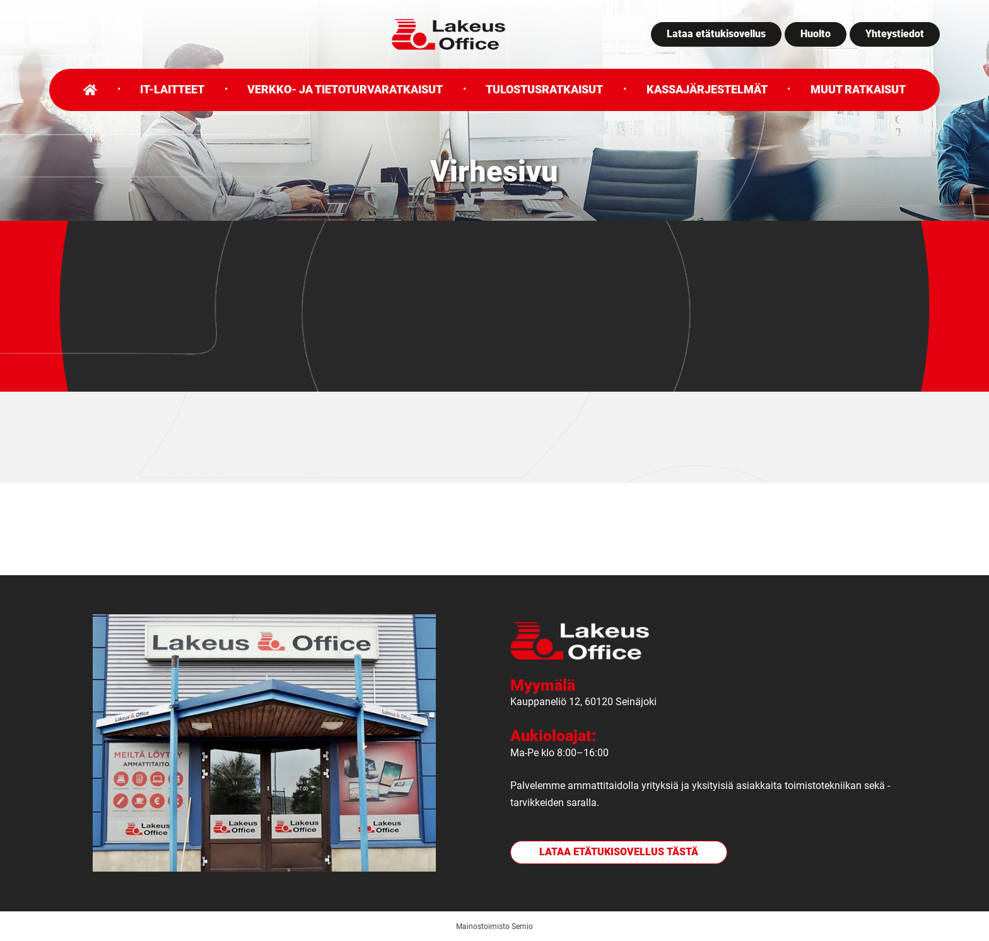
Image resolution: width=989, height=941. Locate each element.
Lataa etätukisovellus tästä (618, 852)
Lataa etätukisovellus (716, 34)
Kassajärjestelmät (707, 89)
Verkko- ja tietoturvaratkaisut (345, 89)
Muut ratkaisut (858, 89)
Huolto (815, 34)
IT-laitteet (172, 89)
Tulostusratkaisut (544, 89)
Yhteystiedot (894, 34)
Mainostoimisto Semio (494, 926)
